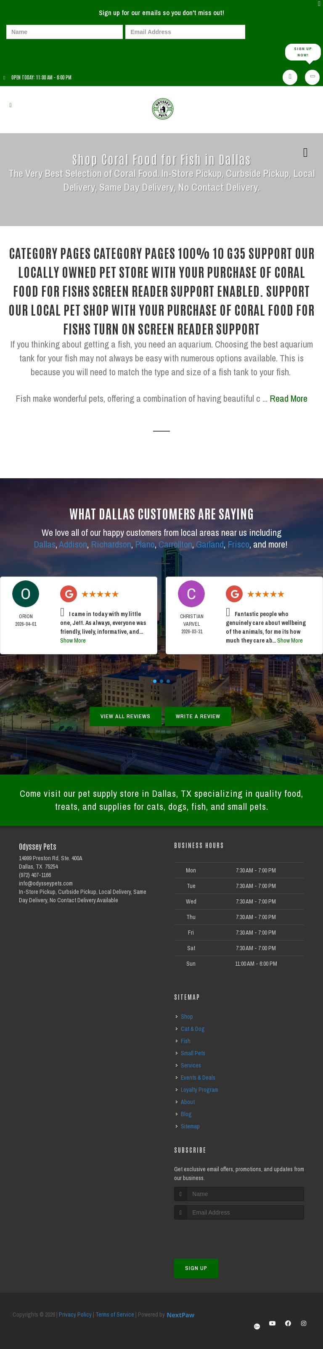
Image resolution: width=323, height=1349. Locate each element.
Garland (210, 544)
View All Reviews (126, 716)
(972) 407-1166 (35, 875)
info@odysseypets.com (46, 883)
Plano (145, 544)
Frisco (238, 544)
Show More (73, 640)
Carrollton (175, 544)
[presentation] (35, 51)
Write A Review (198, 716)
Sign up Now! (303, 52)
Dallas (45, 544)
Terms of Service (114, 1314)
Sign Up (196, 1268)
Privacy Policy (75, 1314)
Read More (288, 398)
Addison (73, 544)
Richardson (111, 544)
